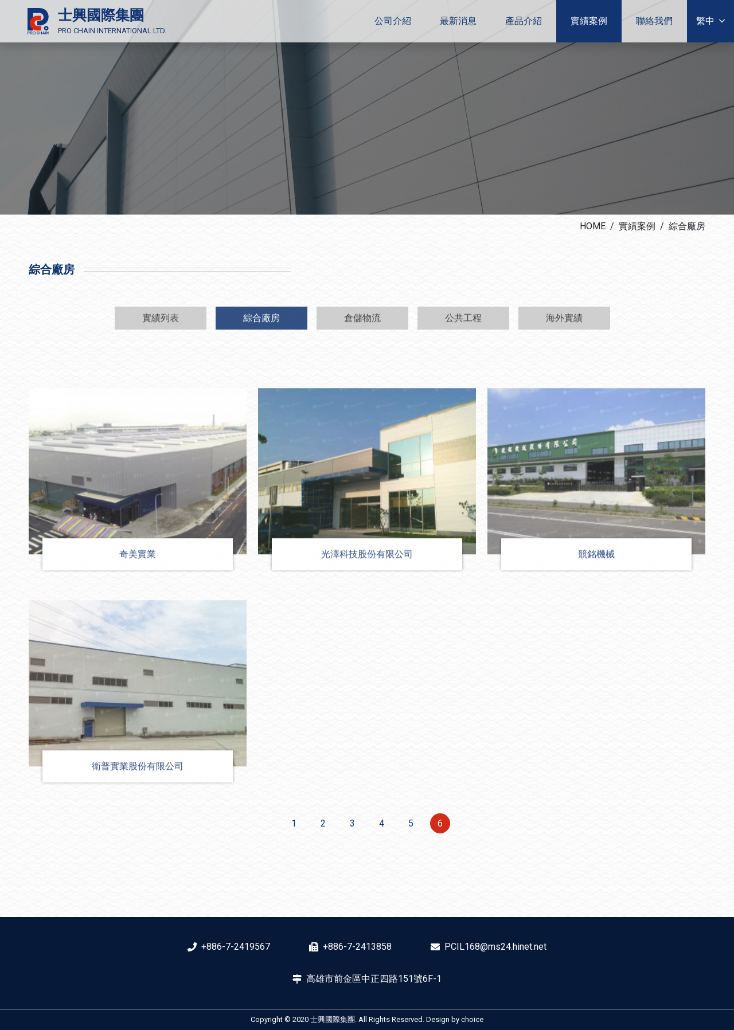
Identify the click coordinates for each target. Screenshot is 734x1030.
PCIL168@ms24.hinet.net (495, 946)
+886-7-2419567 (235, 946)
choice (472, 1019)
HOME (593, 226)
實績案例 (637, 226)
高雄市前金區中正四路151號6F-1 (374, 978)
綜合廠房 (687, 226)
